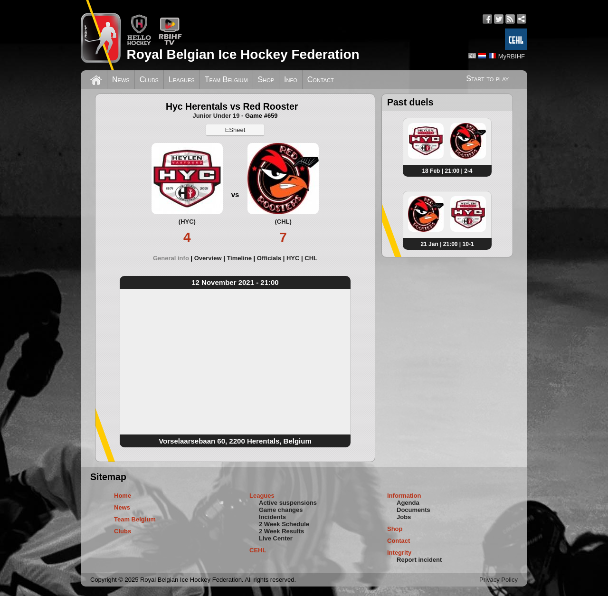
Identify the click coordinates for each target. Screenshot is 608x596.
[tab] (173, 258)
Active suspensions (288, 502)
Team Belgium (226, 80)
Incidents (272, 516)
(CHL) (283, 221)
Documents (413, 509)
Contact (320, 80)
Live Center (276, 538)
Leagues (182, 80)
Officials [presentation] (269, 258)
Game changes (281, 509)
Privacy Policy (498, 579)
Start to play (487, 79)
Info (290, 80)
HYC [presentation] (292, 258)
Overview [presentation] (208, 258)
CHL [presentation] (310, 258)
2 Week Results (281, 531)
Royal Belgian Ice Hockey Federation (242, 54)
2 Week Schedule (284, 524)
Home (122, 495)
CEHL (257, 550)
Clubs (149, 80)
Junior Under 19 (215, 115)
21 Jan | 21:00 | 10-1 (447, 244)
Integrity (399, 552)
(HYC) (187, 221)
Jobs (404, 516)
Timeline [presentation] (239, 258)
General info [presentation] (171, 258)
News (121, 80)
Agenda (408, 502)
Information (404, 495)
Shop (266, 80)
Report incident (419, 559)
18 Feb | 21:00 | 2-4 (447, 171)
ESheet (235, 129)
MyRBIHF (511, 56)
